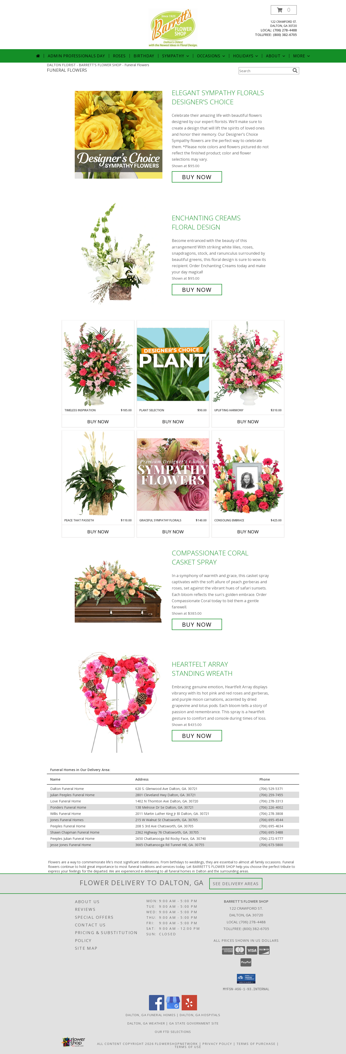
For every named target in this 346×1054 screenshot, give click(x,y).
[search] (295, 70)
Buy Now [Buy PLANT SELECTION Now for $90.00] (173, 421)
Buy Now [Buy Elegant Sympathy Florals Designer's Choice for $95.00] (197, 177)
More (302, 56)
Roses (119, 56)
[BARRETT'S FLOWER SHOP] (173, 27)
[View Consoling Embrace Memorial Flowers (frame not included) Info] (248, 474)
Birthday (144, 56)
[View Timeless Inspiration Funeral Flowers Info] (98, 364)
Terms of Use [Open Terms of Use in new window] (188, 1046)
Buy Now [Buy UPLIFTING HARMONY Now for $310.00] (248, 421)
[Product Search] (264, 70)
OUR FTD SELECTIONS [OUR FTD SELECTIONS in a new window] (173, 1031)
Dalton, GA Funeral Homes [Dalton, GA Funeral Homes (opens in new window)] (151, 1015)
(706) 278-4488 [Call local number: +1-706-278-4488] (285, 30)
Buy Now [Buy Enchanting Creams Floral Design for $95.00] (197, 290)
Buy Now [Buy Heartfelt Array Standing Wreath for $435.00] (197, 736)
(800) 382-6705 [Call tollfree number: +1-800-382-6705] (285, 34)
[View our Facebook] (156, 1009)
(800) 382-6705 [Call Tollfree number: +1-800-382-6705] (256, 928)
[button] (284, 10)
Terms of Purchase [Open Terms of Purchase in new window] (256, 1043)
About (276, 56)
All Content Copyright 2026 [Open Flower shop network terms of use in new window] (125, 1043)
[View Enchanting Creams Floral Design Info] (122, 254)
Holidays (246, 56)
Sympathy (176, 56)
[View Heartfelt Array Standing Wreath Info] (122, 700)
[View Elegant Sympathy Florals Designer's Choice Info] (122, 135)
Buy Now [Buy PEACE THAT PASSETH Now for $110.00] (98, 532)
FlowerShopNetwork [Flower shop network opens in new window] (176, 1043)
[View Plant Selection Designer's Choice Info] (173, 364)
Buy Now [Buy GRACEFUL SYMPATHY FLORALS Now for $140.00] (173, 532)
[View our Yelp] (189, 1009)
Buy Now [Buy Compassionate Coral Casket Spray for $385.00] (197, 624)
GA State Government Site (194, 1023)
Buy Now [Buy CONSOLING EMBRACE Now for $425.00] (248, 532)
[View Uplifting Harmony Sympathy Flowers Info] (248, 364)
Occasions (211, 56)
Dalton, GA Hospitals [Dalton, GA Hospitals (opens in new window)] (200, 1015)
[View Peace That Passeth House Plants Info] (98, 474)
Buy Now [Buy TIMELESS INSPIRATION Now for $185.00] (98, 421)
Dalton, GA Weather (146, 1023)
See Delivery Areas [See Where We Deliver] (236, 883)
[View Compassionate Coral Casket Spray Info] (122, 588)
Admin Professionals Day (76, 56)
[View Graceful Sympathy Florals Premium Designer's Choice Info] (173, 474)
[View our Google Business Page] (173, 1009)
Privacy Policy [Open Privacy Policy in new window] (217, 1043)
